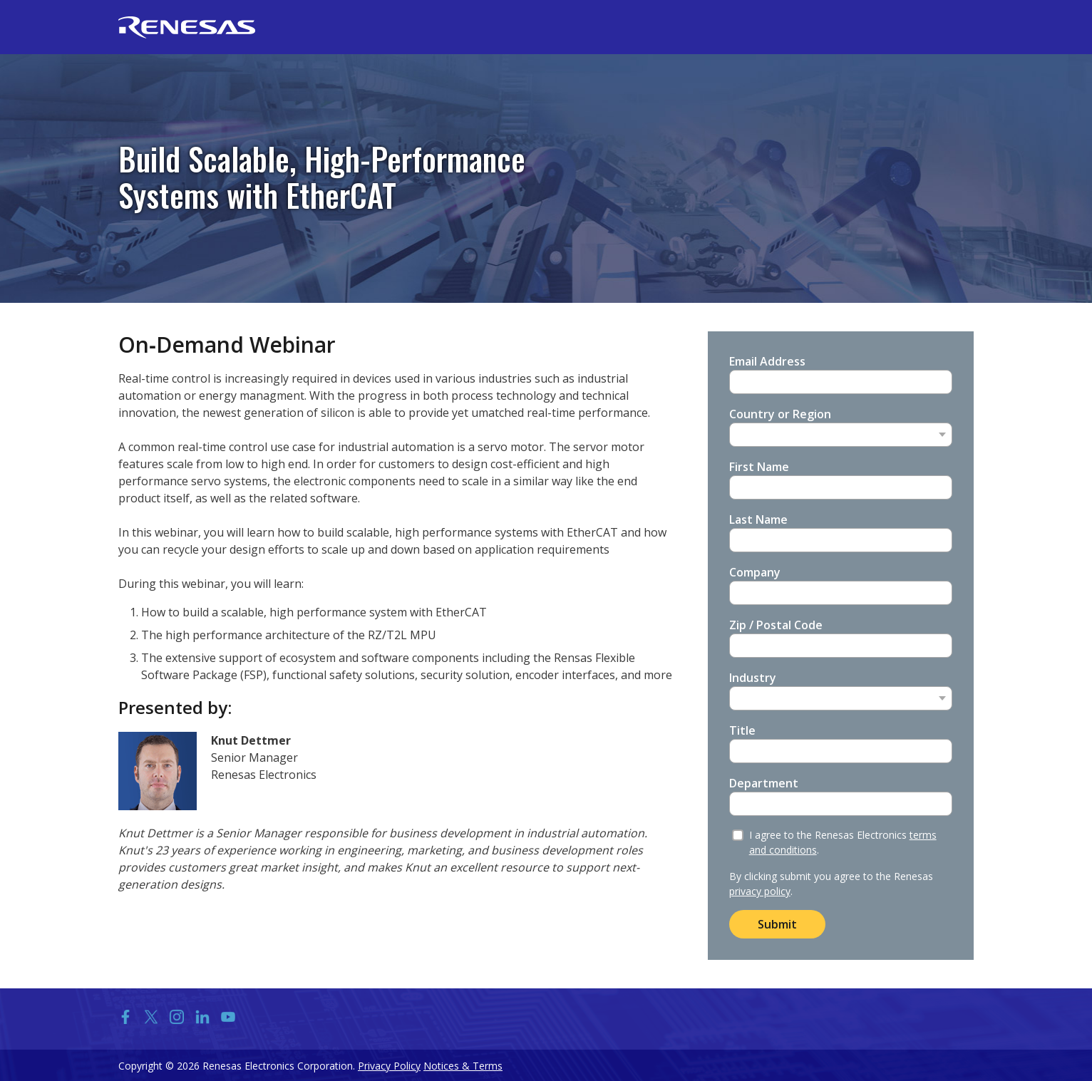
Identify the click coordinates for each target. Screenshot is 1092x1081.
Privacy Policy (389, 1065)
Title (742, 730)
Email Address (767, 361)
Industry (752, 678)
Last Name (758, 519)
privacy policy (759, 891)
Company (755, 572)
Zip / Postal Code (776, 625)
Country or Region (780, 414)
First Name (759, 467)
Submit (777, 924)
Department (763, 783)
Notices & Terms (463, 1065)
